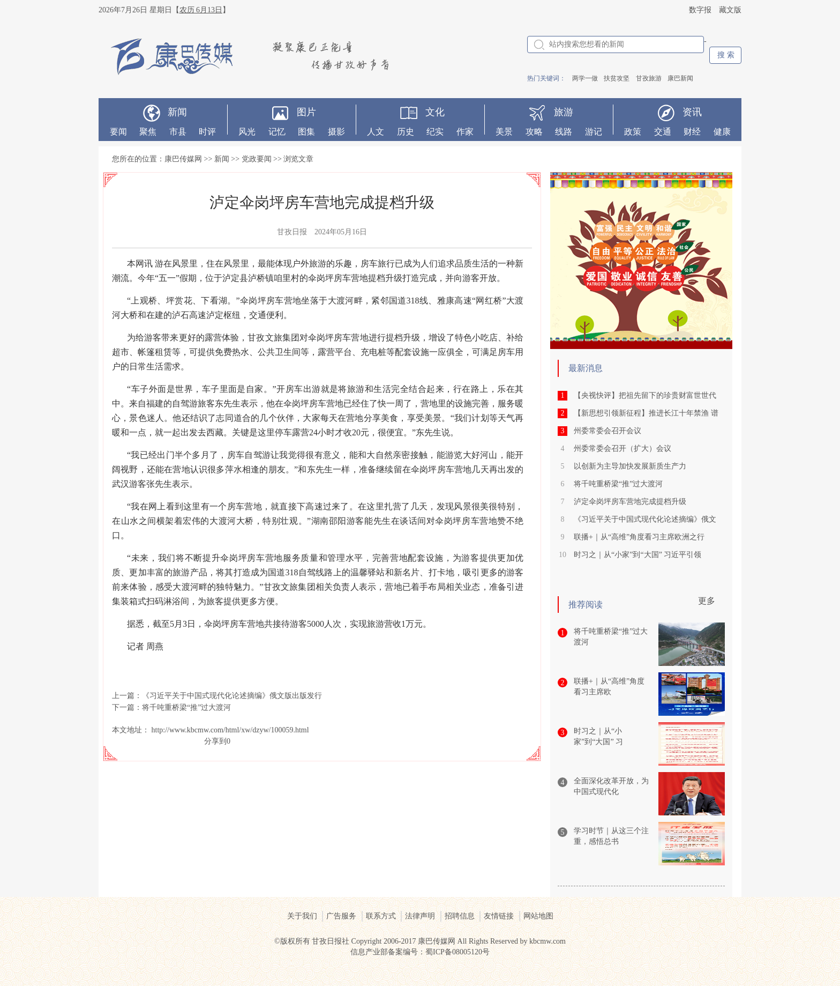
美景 (504, 131)
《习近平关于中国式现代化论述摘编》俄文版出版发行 (232, 696)
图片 (306, 112)
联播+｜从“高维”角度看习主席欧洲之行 (639, 537)
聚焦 (147, 131)
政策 (632, 131)
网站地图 (538, 916)
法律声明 (420, 916)
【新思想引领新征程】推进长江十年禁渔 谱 (646, 413)
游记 (593, 131)
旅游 (563, 112)
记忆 (277, 131)
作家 (465, 131)
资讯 (692, 112)
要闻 (118, 131)
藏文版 (730, 10)
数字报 (700, 10)
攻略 (534, 131)
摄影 (336, 131)
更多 (706, 600)
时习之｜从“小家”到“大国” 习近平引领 (637, 555)
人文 (375, 131)
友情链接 (499, 916)
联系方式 (381, 916)
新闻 (177, 112)
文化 (435, 112)
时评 (207, 131)
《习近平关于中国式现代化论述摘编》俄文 (645, 519)
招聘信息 (460, 916)
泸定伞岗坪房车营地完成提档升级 (630, 502)
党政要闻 (257, 159)
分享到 (215, 741)
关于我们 (302, 916)
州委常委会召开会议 (607, 431)
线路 (563, 131)
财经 (692, 131)
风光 (247, 131)
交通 (662, 131)
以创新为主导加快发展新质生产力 (630, 466)
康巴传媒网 (183, 159)
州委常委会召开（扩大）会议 (622, 448)
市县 (177, 131)
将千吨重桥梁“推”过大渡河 (186, 707)
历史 (405, 131)
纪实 (435, 131)
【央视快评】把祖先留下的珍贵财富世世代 (645, 395)
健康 (722, 131)
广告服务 (341, 916)
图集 (306, 131)
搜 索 (725, 55)
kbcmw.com (547, 941)
